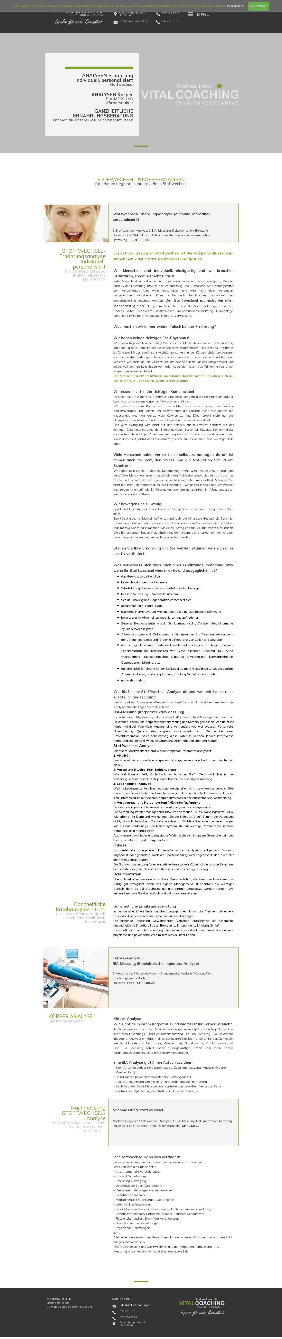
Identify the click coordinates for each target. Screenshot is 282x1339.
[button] (134, 20)
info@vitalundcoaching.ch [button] (135, 1305)
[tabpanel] (137, 21)
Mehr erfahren (235, 5)
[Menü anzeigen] (190, 14)
